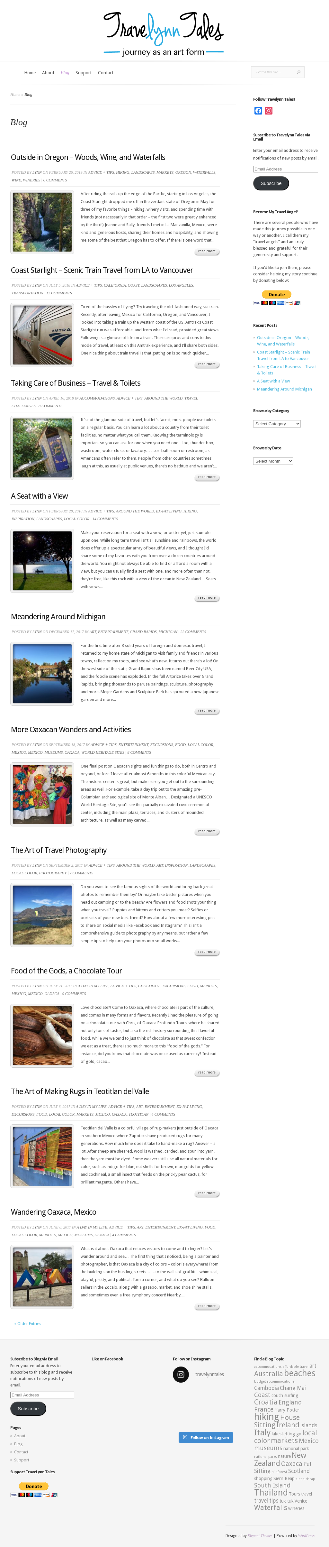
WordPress (306, 1535)
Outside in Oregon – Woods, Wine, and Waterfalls (88, 157)
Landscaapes (154, 285)
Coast (133, 285)
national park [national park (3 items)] (296, 1448)
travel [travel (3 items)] (306, 1493)
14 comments (105, 519)
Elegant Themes (260, 1535)
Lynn (37, 172)
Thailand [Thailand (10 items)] (271, 1492)
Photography (53, 873)
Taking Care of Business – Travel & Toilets (75, 383)
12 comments (59, 293)
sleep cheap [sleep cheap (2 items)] (305, 1479)
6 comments (55, 180)
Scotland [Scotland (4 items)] (299, 1471)
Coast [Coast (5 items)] (262, 1395)
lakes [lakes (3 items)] (276, 1433)
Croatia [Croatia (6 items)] (266, 1402)
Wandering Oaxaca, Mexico (53, 1212)
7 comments (81, 873)
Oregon (183, 172)
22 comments (193, 632)
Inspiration (23, 519)
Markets (164, 172)
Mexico (19, 752)
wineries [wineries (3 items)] (296, 1508)
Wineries (31, 180)
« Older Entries (27, 1323)
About (48, 72)
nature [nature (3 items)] (284, 1456)
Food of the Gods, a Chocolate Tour (66, 970)
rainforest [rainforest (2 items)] (279, 1472)
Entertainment (113, 632)
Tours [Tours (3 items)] (294, 1493)
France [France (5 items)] (263, 1409)
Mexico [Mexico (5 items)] (309, 1441)
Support (84, 72)
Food (180, 744)
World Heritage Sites (102, 752)
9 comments (74, 993)
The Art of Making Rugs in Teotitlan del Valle (80, 1091)
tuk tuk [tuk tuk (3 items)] (287, 1501)
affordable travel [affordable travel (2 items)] (295, 1367)
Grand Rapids (143, 632)
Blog (65, 72)
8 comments (50, 406)
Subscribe (271, 183)
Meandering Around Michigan (58, 616)
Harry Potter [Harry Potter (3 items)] (286, 1410)
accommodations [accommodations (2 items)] (268, 1367)
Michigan (168, 632)
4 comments (163, 1114)
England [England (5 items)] (290, 1402)
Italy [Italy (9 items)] (262, 1432)
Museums (54, 752)
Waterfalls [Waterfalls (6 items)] (270, 1508)
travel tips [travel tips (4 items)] (266, 1500)
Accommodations (97, 398)
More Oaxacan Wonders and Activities (71, 729)
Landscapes (143, 172)
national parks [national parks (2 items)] (265, 1457)
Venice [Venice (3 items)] (301, 1501)
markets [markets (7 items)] (284, 1440)
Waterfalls (204, 172)
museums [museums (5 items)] (268, 1448)
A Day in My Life (93, 986)
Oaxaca (72, 752)
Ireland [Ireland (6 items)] (287, 1425)
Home (30, 72)
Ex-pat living (169, 511)
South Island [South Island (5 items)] (272, 1485)
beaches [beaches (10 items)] (300, 1373)
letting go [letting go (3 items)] (291, 1433)
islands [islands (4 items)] (308, 1425)
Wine (16, 180)
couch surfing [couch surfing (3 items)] (284, 1395)
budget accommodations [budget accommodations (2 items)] (274, 1381)
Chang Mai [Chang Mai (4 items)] (293, 1388)
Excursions (161, 744)
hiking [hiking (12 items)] (266, 1416)
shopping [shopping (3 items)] (263, 1478)
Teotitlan (138, 1114)
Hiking (122, 172)
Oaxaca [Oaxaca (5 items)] (291, 1464)
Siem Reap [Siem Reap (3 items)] (284, 1478)
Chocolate (149, 986)
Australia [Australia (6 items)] (268, 1374)
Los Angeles (181, 285)
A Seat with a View (39, 496)
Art (93, 632)
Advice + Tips (101, 172)
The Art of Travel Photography (59, 850)
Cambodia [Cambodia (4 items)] (266, 1388)
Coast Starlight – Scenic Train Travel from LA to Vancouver (102, 270)
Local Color (76, 519)
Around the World (163, 398)
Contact (105, 72)
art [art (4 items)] (312, 1366)
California (115, 285)
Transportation (27, 293)
